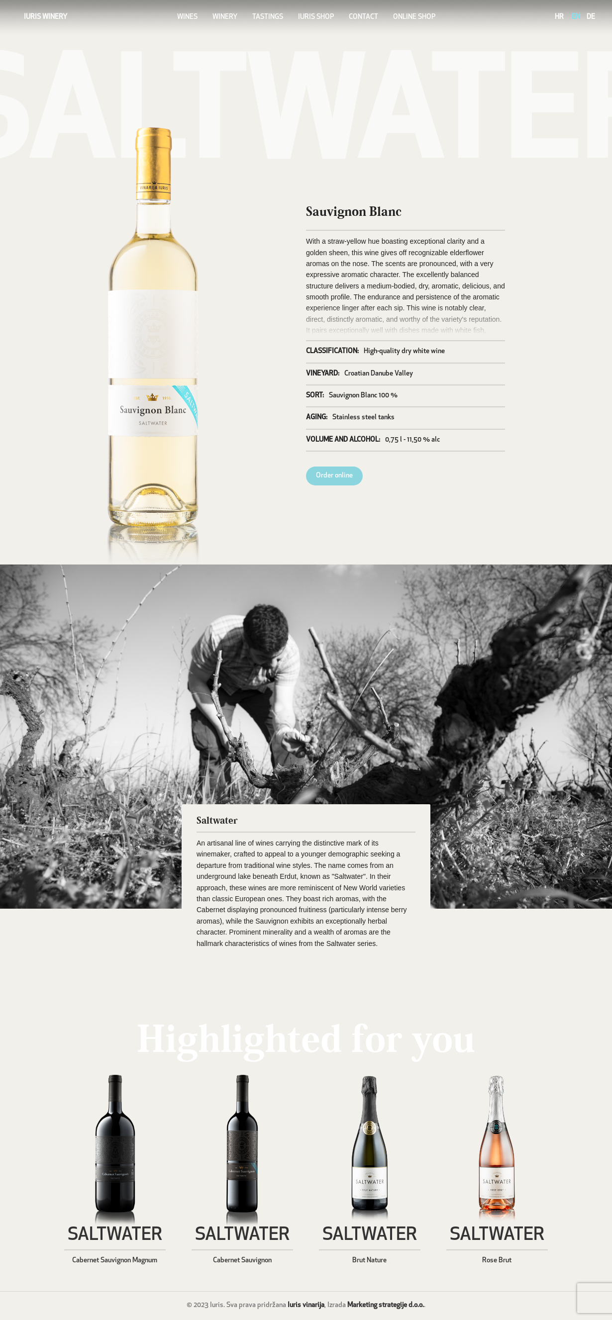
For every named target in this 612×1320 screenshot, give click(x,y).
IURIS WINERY (45, 17)
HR (559, 17)
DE (591, 17)
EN (576, 17)
